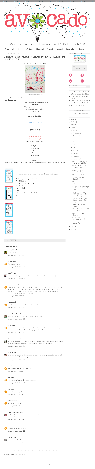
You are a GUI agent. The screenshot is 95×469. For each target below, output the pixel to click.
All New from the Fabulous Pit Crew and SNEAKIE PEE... (80, 188)
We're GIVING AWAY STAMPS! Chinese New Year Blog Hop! (79, 194)
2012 (72, 226)
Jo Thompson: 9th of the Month (80, 94)
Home (35, 451)
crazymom (11, 400)
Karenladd (11, 437)
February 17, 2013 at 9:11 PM (16, 442)
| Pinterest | (59, 49)
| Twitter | (50, 49)
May (74, 150)
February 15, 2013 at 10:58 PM (16, 383)
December (76, 130)
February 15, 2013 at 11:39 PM (16, 394)
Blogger (51, 465)
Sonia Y (10, 273)
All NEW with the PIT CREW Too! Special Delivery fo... (79, 204)
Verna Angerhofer (13, 339)
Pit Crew (35, 105)
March (75, 156)
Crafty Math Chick (13, 412)
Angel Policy (75, 112)
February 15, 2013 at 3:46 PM (16, 346)
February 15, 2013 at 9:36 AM (16, 296)
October (75, 136)
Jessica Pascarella (13, 314)
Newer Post (8, 451)
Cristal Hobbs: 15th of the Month (80, 100)
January (75, 223)
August (75, 142)
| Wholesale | (29, 49)
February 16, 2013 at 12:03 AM (17, 406)
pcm (9, 389)
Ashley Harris (35, 146)
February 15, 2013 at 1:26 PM (16, 319)
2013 (72, 128)
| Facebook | (40, 49)
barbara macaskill (13, 284)
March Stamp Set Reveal (79, 174)
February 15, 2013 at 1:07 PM (16, 307)
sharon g (10, 302)
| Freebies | (82, 49)
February (76, 159)
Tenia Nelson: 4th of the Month (80, 91)
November (76, 133)
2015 (72, 122)
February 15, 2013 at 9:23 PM (16, 371)
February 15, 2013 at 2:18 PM (16, 332)
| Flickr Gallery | (71, 49)
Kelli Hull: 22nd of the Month (79, 103)
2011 (72, 229)
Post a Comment (11, 447)
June (74, 147)
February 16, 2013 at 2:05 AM (17, 419)
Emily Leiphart (35, 155)
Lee (9, 366)
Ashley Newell (12, 250)
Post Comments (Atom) (19, 454)
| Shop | (20, 49)
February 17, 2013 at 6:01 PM (16, 431)
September (76, 139)
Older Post (62, 451)
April (74, 153)
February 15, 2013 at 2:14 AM (16, 267)
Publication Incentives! (81, 113)
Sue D (9, 377)
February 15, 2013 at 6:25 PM (16, 359)
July (74, 144)
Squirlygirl (11, 352)
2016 (72, 119)
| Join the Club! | (9, 49)
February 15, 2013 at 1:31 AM (16, 255)
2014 (72, 125)
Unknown (11, 261)
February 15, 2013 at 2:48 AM (16, 278)
